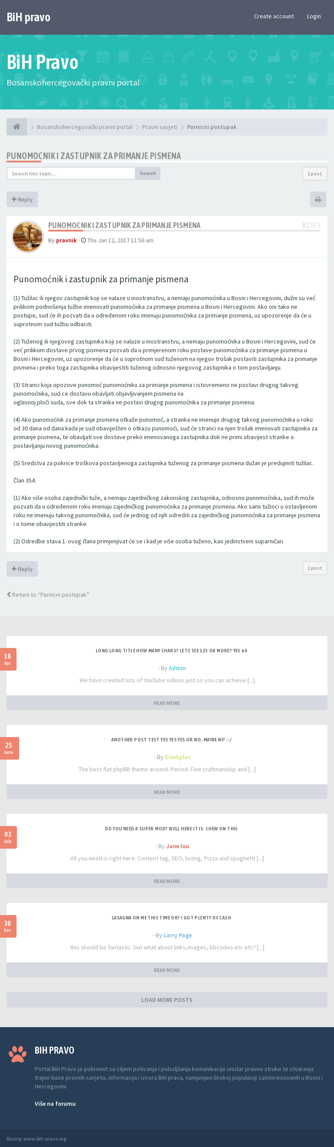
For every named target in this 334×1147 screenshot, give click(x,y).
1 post (314, 173)
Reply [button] (22, 199)
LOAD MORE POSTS (167, 1000)
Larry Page (178, 935)
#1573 (311, 225)
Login (314, 16)
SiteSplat (177, 757)
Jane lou (177, 846)
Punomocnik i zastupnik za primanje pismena (94, 156)
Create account (274, 16)
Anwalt (75, 1138)
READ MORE (167, 703)
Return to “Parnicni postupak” (48, 594)
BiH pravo (28, 17)
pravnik (66, 240)
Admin (177, 668)
